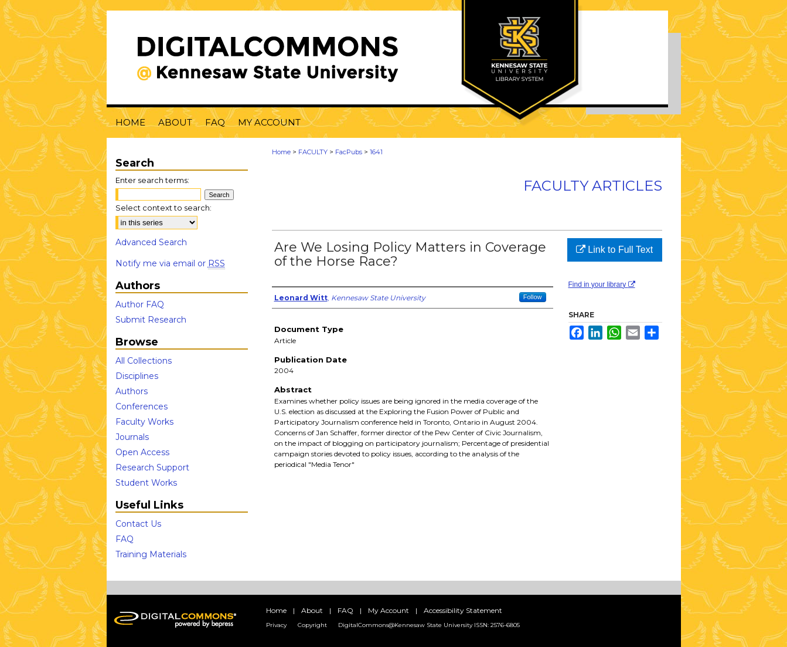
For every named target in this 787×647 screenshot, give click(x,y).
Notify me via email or (170, 263)
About (312, 610)
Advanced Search (151, 242)
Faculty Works (144, 421)
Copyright (312, 625)
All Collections (143, 360)
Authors (131, 391)
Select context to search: (163, 207)
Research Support (152, 467)
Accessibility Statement (463, 610)
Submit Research (150, 319)
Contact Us (138, 524)
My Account (388, 610)
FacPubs (348, 152)
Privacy (276, 625)
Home (281, 152)
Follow (532, 296)
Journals (132, 437)
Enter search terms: (152, 180)
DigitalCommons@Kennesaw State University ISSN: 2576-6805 (429, 625)
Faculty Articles (592, 185)
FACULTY (313, 152)
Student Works (146, 482)
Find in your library (601, 284)
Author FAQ (139, 304)
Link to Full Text (614, 250)
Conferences (141, 406)
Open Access (142, 452)
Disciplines (136, 376)
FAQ (124, 539)
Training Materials (150, 554)
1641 (376, 152)
